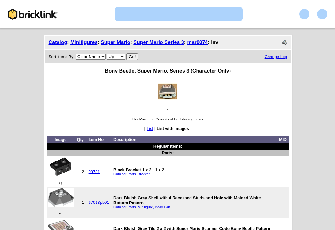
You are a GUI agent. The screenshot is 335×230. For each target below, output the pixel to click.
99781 (94, 171)
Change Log (276, 56)
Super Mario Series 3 (158, 42)
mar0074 (197, 42)
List (150, 128)
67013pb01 (99, 202)
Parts (132, 174)
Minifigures (83, 42)
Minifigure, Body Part (154, 207)
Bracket (144, 174)
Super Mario (115, 42)
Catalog (58, 42)
